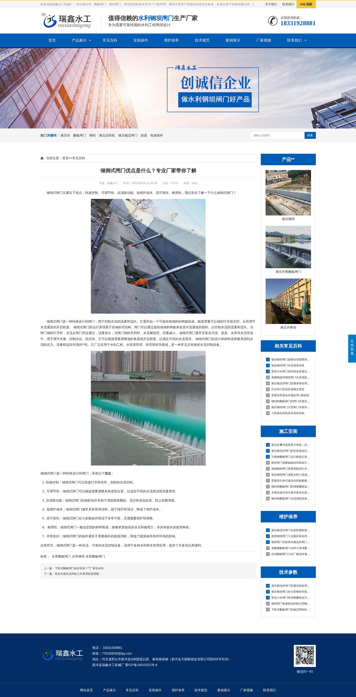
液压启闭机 (107, 135)
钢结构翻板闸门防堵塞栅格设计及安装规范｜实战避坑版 (288, 486)
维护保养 (171, 40)
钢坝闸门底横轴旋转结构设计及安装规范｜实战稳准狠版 (288, 463)
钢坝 (92, 135)
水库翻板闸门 (61, 556)
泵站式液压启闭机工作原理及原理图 (77, 573)
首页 (52, 40)
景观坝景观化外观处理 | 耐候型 (287, 395)
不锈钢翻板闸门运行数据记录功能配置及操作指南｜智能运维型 (288, 457)
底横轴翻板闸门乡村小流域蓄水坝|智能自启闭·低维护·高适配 (288, 548)
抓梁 (144, 135)
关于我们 (271, 4)
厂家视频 (263, 40)
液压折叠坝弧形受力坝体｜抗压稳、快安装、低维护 (288, 445)
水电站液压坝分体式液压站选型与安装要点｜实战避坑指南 (288, 492)
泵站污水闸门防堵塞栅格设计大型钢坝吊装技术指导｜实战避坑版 (288, 597)
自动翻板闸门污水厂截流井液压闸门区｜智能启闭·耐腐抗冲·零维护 (288, 554)
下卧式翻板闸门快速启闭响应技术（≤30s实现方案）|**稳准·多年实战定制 (288, 609)
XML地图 (306, 4)
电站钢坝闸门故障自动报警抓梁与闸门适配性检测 (288, 359)
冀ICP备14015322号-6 (141, 665)
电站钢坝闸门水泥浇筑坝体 (285, 365)
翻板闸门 (79, 135)
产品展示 (79, 40)
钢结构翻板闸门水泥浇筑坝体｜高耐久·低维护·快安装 (288, 498)
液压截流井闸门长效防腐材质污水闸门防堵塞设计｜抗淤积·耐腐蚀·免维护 (288, 530)
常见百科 (110, 40)
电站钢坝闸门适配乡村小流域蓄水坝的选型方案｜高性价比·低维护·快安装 (288, 475)
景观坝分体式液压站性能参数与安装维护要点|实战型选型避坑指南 (288, 480)
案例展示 (233, 40)
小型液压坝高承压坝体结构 (285, 413)
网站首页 (86, 690)
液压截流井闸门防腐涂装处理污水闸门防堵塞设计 (288, 383)
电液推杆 (156, 135)
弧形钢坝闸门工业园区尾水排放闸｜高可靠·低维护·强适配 (288, 536)
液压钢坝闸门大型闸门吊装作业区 (288, 407)
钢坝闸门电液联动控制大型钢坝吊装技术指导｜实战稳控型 (288, 603)
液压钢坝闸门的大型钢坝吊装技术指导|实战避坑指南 (288, 592)
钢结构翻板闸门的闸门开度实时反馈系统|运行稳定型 (288, 401)
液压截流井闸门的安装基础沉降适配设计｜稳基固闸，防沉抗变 (288, 451)
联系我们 (288, 4)
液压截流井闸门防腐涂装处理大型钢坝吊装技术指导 (288, 586)
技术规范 (202, 40)
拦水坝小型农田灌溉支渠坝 (285, 389)
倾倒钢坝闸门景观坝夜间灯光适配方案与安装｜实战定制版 (288, 469)
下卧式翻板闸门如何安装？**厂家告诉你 (79, 568)
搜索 (310, 135)
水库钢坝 (78, 556)
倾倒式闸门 (55, 321)
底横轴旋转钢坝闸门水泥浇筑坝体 (288, 377)
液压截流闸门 (127, 135)
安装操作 (140, 40)
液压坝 (65, 135)
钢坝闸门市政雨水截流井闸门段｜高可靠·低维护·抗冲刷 (288, 542)
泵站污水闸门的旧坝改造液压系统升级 (288, 371)
